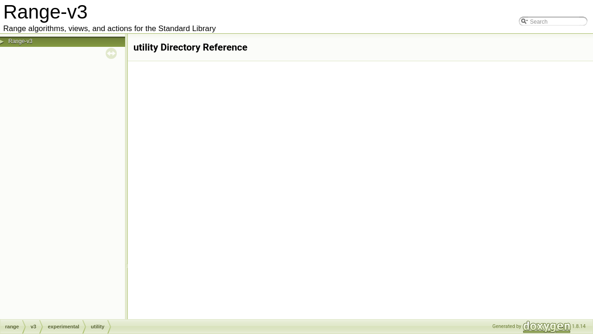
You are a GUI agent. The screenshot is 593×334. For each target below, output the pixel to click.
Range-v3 (20, 41)
